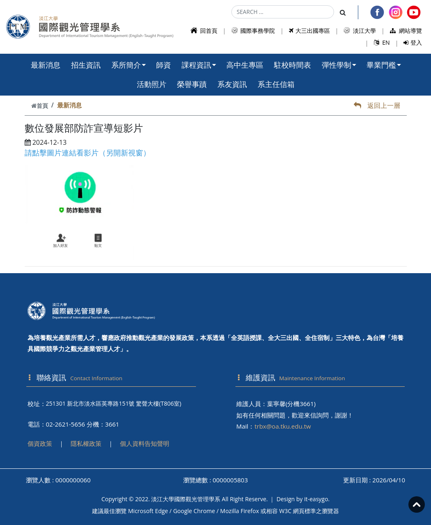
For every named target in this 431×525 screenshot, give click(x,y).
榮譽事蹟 (192, 84)
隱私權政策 (86, 443)
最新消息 (45, 65)
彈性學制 (339, 65)
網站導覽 (406, 30)
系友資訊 (232, 84)
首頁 (39, 106)
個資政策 (40, 443)
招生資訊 (86, 65)
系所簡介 (128, 65)
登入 (412, 42)
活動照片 (151, 84)
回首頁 (204, 30)
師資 (163, 65)
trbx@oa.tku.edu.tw (282, 426)
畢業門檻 (383, 65)
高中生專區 (244, 65)
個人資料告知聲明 (144, 443)
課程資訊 (199, 65)
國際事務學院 (253, 30)
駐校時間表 (292, 65)
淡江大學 (359, 30)
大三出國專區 (309, 30)
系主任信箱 (276, 84)
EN (382, 42)
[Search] (282, 12)
